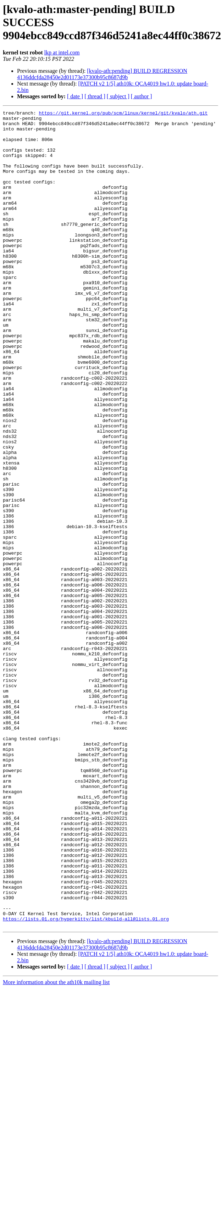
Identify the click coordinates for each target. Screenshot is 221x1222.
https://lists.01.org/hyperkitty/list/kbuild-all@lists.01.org (86, 1081)
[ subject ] (118, 96)
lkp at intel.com (62, 52)
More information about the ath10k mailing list (56, 1145)
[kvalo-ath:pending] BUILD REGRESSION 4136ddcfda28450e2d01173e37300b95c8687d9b (102, 74)
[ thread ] (94, 96)
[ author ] (141, 96)
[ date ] (75, 96)
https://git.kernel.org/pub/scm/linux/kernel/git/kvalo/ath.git (123, 114)
